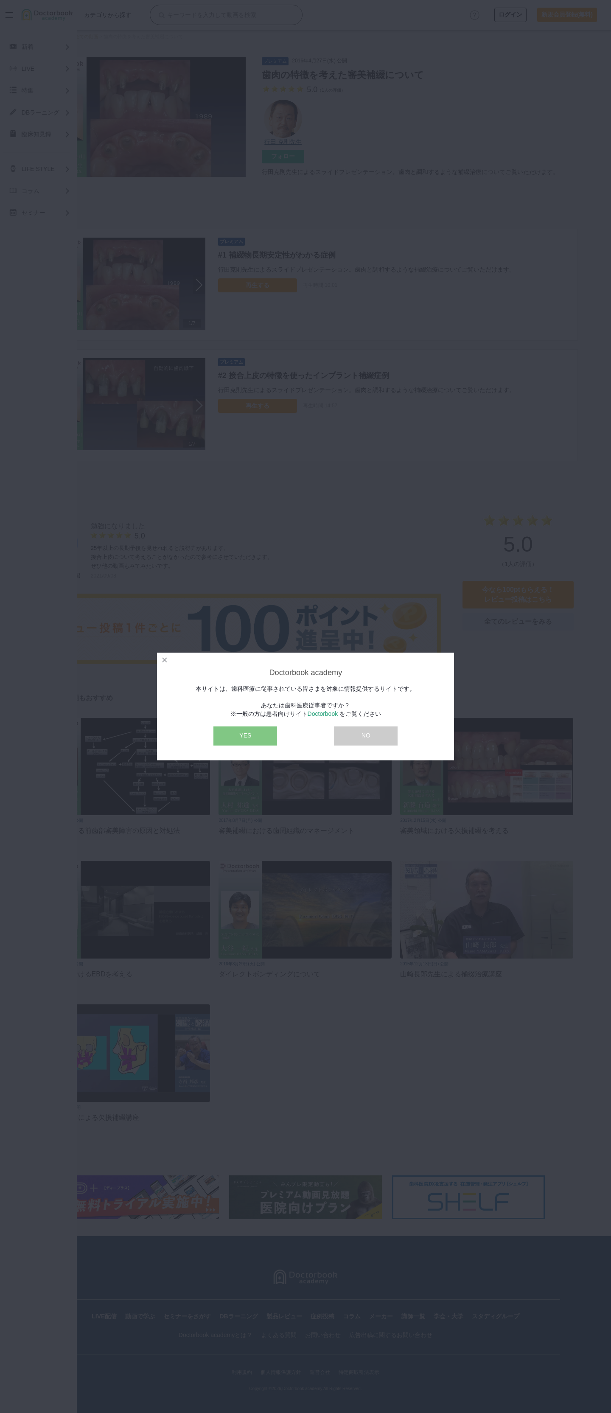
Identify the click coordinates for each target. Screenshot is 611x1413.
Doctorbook (323, 713)
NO (366, 735)
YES (245, 735)
